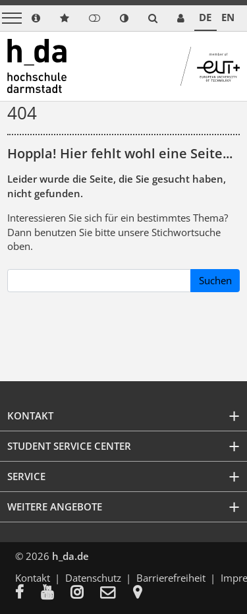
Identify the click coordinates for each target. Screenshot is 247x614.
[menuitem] (28, 593)
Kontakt (32, 577)
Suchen (215, 280)
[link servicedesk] (180, 18)
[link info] (36, 18)
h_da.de (70, 556)
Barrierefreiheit (171, 577)
